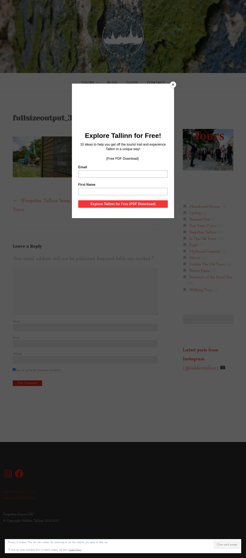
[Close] (173, 85)
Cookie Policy (74, 550)
